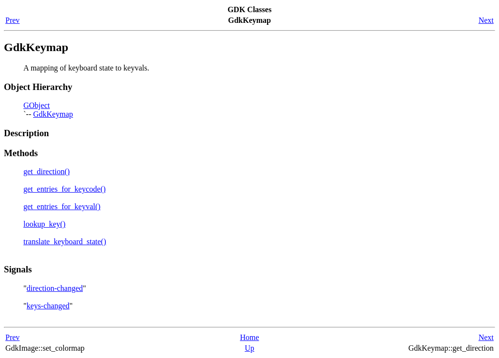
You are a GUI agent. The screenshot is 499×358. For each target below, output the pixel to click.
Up (249, 348)
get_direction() (46, 171)
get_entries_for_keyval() (61, 206)
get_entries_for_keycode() (64, 189)
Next (486, 20)
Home (249, 337)
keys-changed (48, 306)
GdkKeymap (53, 114)
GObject (36, 105)
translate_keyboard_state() (64, 241)
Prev (12, 20)
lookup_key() (44, 224)
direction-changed (55, 288)
